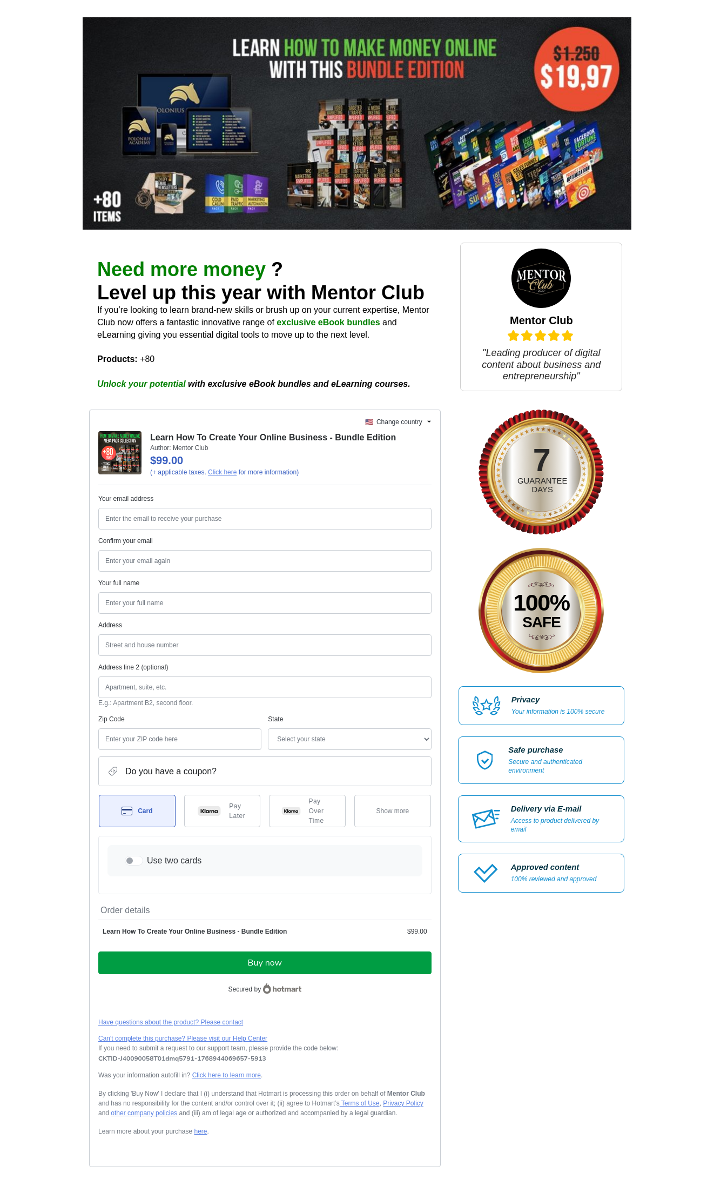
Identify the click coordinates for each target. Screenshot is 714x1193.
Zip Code (111, 719)
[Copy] (182, 1058)
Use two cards (174, 860)
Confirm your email (125, 541)
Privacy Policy (403, 1103)
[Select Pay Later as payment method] (222, 811)
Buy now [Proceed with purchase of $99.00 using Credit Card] (265, 963)
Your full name (118, 583)
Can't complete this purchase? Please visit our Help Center (182, 1038)
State (275, 719)
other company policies (144, 1113)
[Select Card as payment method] (137, 811)
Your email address (125, 498)
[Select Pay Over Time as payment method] (307, 811)
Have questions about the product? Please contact (170, 1022)
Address (110, 625)
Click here (222, 472)
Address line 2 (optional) (133, 667)
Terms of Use (360, 1103)
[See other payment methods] (392, 811)
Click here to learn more (226, 1075)
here (200, 1131)
